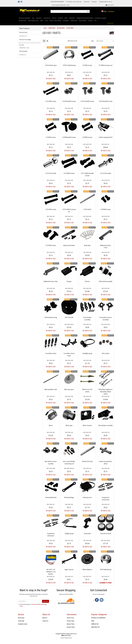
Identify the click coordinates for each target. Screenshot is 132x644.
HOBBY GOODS (74, 20)
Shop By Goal (110, 23)
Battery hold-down (69, 245)
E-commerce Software (64, 637)
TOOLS (46, 20)
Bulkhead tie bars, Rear (51, 281)
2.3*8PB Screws (87, 137)
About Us (44, 618)
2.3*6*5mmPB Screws (105, 101)
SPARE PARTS (72, 18)
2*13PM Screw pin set (105, 65)
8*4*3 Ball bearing (105, 569)
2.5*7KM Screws (51, 245)
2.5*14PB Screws (50, 209)
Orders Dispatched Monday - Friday (60, 5)
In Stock (24, 36)
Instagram (94, 1)
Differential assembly (105, 281)
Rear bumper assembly (105, 425)
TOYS (95, 20)
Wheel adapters (87, 569)
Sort (92, 41)
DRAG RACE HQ (47, 18)
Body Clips (87, 245)
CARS (33, 18)
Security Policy (71, 627)
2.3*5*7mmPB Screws (87, 101)
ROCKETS (90, 20)
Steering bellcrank (50, 497)
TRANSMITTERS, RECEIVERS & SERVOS (85, 18)
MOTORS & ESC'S (22, 20)
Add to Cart (51, 79)
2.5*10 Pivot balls (50, 173)
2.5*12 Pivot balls (105, 173)
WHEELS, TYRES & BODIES (55, 20)
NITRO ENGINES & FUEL (33, 20)
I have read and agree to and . (32, 605)
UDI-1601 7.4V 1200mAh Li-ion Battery (51, 572)
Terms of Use (70, 618)
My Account (21, 618)
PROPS (41, 20)
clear (28, 47)
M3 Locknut (105, 353)
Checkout (111, 11)
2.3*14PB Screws (50, 101)
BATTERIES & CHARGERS (100, 18)
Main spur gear (69, 389)
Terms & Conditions (36, 604)
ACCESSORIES (66, 20)
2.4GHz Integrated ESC (105, 137)
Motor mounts (87, 425)
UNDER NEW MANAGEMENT (57, 1)
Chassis (87, 281)
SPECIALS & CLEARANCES (24, 18)
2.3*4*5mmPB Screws (69, 101)
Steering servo (87, 497)
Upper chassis (69, 569)
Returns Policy (70, 624)
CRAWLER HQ (39, 18)
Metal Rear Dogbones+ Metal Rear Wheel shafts (106, 391)
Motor (51, 425)
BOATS (66, 18)
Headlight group (87, 353)
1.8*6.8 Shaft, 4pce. (51, 65)
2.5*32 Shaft (87, 209)
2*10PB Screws (87, 65)
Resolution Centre (22, 624)
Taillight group (69, 533)
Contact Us (86, 1)
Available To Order (106, 583)
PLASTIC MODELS (83, 20)
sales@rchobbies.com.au (105, 1)
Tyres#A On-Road (105, 533)
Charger (69, 281)
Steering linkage (69, 497)
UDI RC (23, 55)
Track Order (21, 621)
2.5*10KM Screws (69, 173)
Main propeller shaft (50, 389)
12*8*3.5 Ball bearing (69, 65)
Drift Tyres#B (69, 317)
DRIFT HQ (54, 18)
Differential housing (51, 317)
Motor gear (69, 425)
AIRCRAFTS (60, 18)
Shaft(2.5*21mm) (87, 461)
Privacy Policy (70, 621)
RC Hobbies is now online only (73, 1)
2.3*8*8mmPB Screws (69, 137)
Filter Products (24, 28)
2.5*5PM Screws (105, 209)
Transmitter (87, 533)
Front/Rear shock (50, 353)
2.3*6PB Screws (51, 137)
